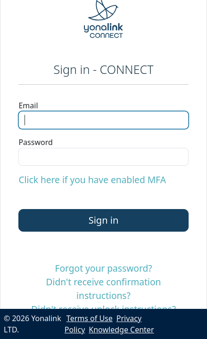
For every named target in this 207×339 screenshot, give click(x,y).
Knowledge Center (121, 329)
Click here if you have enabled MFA (92, 179)
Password (35, 142)
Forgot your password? (103, 268)
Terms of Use (89, 318)
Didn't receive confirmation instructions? (103, 288)
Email (28, 105)
